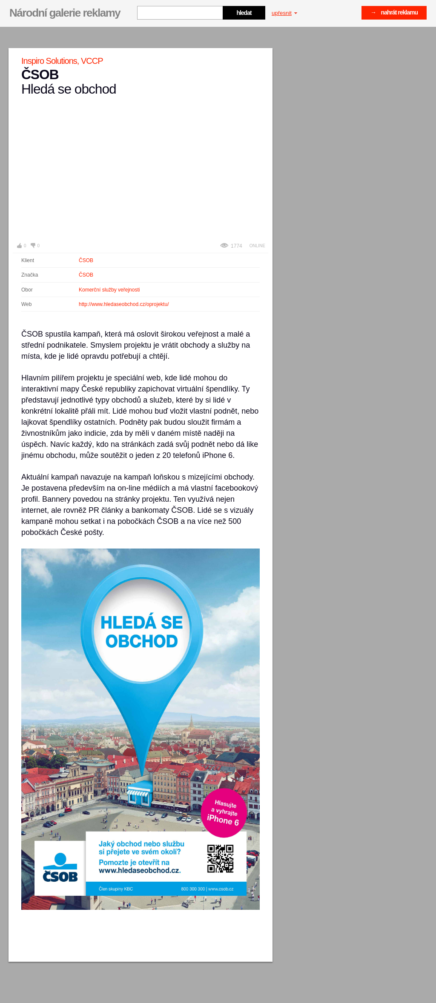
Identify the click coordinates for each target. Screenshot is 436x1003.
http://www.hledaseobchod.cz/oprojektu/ (124, 304)
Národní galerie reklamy (64, 12)
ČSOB (86, 260)
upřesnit (284, 13)
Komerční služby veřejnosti (109, 290)
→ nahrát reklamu (394, 12)
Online (257, 245)
